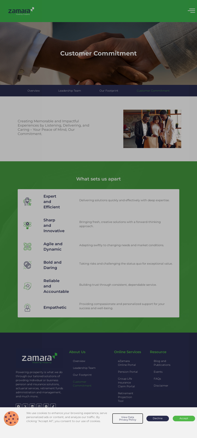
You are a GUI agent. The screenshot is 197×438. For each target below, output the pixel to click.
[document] (98, 219)
